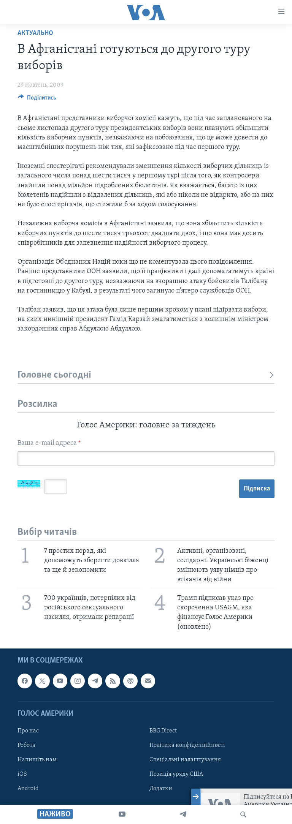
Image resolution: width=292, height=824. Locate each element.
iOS (22, 774)
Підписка (257, 488)
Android (28, 789)
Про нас (28, 731)
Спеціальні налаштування (185, 760)
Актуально (35, 33)
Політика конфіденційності (187, 745)
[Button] (37, 99)
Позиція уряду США (176, 774)
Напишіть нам (37, 760)
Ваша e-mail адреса (49, 443)
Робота (26, 745)
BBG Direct (163, 731)
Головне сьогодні (146, 375)
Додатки (160, 789)
